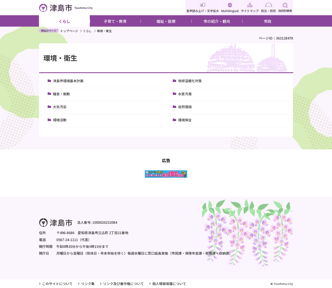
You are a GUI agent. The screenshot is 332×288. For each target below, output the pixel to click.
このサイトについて (57, 283)
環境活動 (59, 119)
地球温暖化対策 (190, 80)
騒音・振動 (61, 93)
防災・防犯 (268, 8)
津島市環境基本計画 (68, 80)
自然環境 (185, 106)
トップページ (69, 31)
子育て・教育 (115, 21)
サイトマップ (250, 8)
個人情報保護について (169, 283)
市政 (267, 21)
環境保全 (185, 119)
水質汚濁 (185, 93)
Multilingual (230, 8)
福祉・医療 (166, 21)
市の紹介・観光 (216, 21)
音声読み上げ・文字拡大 (202, 8)
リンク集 (88, 283)
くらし (64, 21)
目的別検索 (285, 8)
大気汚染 (59, 106)
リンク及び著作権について (123, 283)
